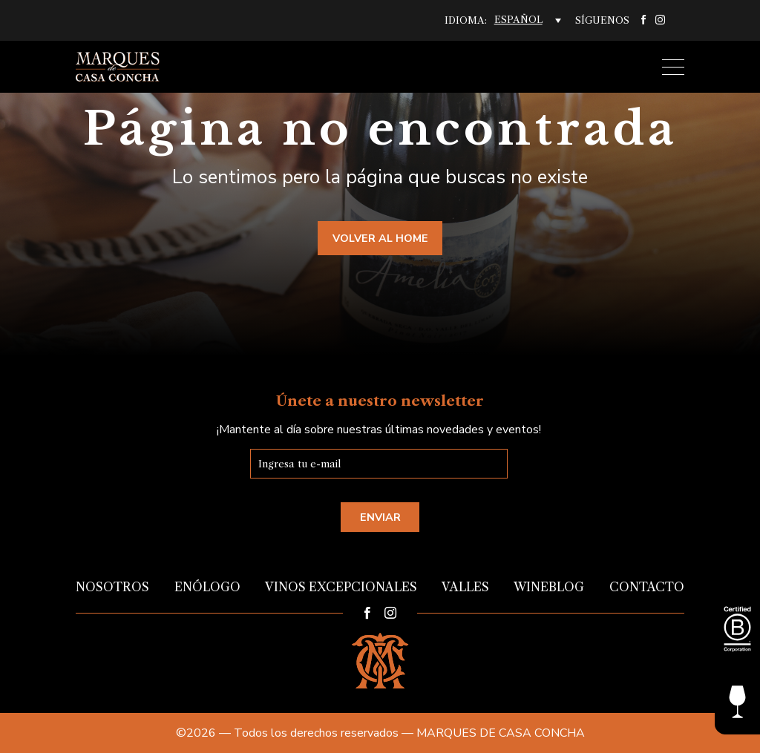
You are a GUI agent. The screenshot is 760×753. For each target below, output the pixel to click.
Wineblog (549, 586)
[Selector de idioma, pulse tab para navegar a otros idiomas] (528, 20)
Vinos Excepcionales (341, 586)
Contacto (646, 586)
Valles (465, 586)
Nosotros (112, 586)
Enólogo (207, 586)
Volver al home (380, 238)
